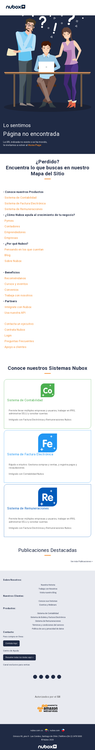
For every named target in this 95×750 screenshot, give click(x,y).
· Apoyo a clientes (14, 347)
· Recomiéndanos (14, 278)
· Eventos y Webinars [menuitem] (47, 605)
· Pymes (8, 220)
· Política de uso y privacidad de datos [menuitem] (47, 629)
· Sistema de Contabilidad (20, 197)
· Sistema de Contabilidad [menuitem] (47, 613)
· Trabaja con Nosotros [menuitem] (47, 589)
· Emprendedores (14, 232)
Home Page (34, 145)
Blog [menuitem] (85, 7)
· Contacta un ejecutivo (18, 323)
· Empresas (10, 237)
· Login (7, 335)
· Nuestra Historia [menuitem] (47, 585)
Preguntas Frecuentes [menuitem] (81, 7)
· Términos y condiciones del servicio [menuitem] (47, 625)
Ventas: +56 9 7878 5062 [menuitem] (77, 7)
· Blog (6, 255)
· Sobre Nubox (12, 261)
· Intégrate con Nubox (17, 307)
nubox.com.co (39, 730)
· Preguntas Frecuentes (18, 341)
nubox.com (57, 730)
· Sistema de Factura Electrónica (24, 203)
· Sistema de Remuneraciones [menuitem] (47, 621)
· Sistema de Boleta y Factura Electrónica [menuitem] (47, 617)
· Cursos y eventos (15, 284)
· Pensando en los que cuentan (23, 249)
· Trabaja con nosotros (18, 295)
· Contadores (11, 226)
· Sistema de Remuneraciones (23, 209)
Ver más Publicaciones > (82, 561)
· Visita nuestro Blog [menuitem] (47, 593)
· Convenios (11, 289)
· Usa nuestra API (14, 312)
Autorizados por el (47, 696)
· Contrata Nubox (14, 329)
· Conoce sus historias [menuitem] (47, 601)
